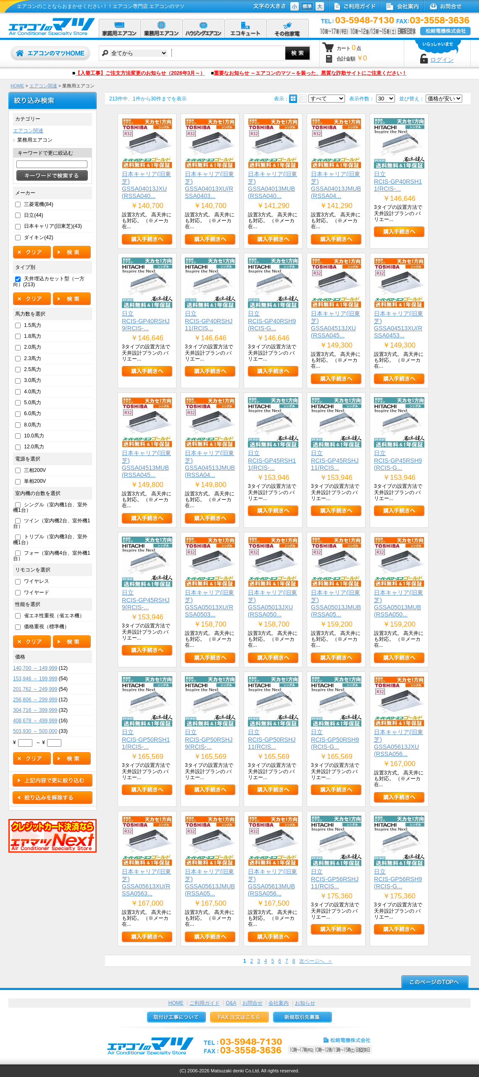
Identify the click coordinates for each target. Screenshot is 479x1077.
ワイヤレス (36, 581)
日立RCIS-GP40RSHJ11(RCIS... (209, 321)
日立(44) (33, 215)
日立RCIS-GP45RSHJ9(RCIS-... (146, 600)
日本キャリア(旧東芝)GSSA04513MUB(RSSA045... (146, 464)
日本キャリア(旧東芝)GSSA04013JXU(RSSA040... (146, 185)
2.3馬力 (32, 358)
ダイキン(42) (38, 237)
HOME (17, 85)
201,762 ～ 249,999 (35, 689)
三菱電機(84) (38, 204)
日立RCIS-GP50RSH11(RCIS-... (146, 739)
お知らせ (305, 1003)
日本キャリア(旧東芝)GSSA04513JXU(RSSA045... (335, 324)
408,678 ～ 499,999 (35, 721)
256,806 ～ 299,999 (35, 700)
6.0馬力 (32, 413)
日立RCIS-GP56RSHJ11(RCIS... (335, 879)
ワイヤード (36, 592)
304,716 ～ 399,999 (35, 710)
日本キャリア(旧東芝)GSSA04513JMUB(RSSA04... (210, 464)
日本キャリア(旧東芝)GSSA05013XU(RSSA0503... (209, 603)
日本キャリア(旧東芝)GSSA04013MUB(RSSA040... (272, 185)
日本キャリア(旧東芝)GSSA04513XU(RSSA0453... (398, 324)
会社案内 (278, 1003)
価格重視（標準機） (46, 626)
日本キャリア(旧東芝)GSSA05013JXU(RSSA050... (272, 603)
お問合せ (252, 1003)
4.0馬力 (32, 392)
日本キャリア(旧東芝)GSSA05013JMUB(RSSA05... (336, 603)
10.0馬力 (34, 436)
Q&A (231, 1003)
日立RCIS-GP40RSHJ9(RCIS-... (146, 321)
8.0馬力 (32, 425)
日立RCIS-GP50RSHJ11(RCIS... (272, 739)
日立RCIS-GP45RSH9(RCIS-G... (398, 460)
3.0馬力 (32, 380)
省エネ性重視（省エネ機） (54, 616)
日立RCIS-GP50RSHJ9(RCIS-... (209, 739)
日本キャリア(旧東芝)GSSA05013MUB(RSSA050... (398, 603)
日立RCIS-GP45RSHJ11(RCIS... (335, 460)
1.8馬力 (32, 336)
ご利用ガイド (204, 1003)
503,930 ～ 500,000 (35, 731)
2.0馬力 (32, 347)
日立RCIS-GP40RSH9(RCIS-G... (272, 321)
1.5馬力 (32, 325)
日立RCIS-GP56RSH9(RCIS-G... (398, 879)
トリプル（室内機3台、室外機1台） (50, 539)
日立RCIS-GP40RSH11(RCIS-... (398, 181)
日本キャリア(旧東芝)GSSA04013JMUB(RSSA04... (336, 185)
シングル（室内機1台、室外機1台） (50, 507)
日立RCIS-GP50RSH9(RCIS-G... (335, 739)
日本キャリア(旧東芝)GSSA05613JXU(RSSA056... (398, 743)
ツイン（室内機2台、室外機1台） (51, 523)
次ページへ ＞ (315, 961)
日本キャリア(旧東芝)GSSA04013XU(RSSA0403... (209, 185)
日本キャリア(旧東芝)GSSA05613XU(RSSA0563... (146, 882)
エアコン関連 (43, 85)
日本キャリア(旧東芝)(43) (53, 226)
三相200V (35, 470)
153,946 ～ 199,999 (35, 679)
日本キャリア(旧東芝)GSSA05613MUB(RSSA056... (272, 882)
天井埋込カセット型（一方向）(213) (48, 281)
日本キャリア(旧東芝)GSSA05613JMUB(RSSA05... (210, 882)
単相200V (35, 481)
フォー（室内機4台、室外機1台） (51, 555)
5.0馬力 (32, 403)
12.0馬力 (34, 447)
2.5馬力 (32, 369)
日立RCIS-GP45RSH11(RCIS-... (272, 460)
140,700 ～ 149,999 (35, 668)
